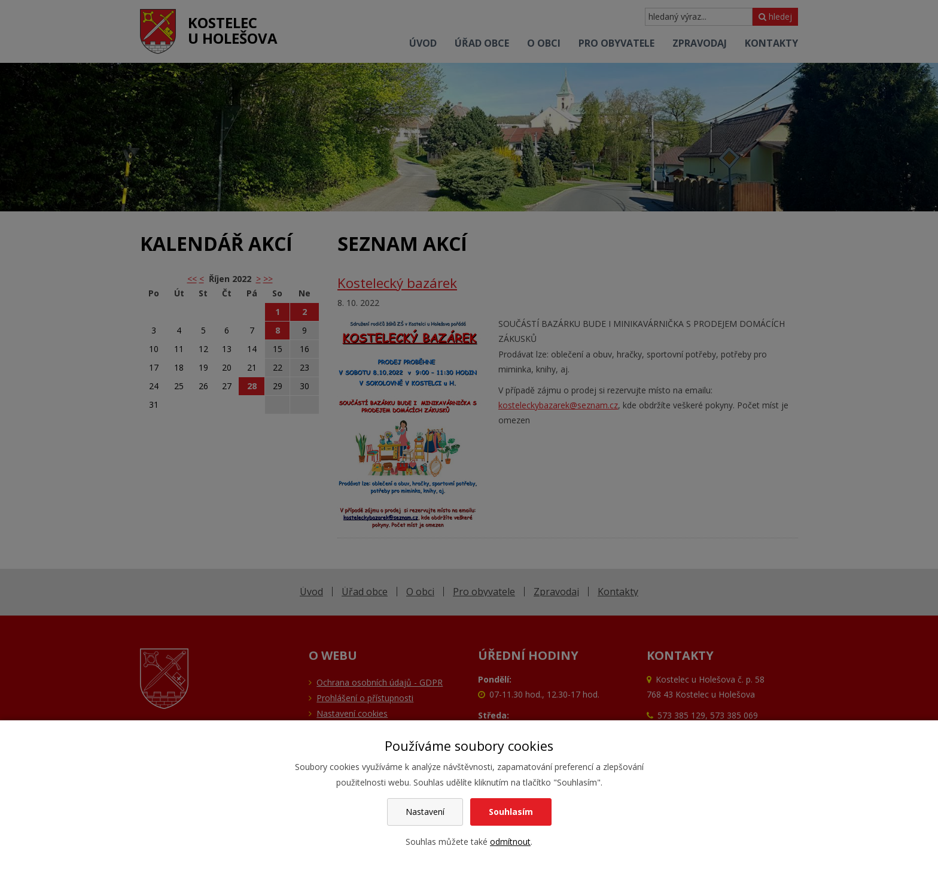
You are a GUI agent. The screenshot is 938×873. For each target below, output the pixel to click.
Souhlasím (511, 811)
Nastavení (425, 811)
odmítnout (510, 841)
